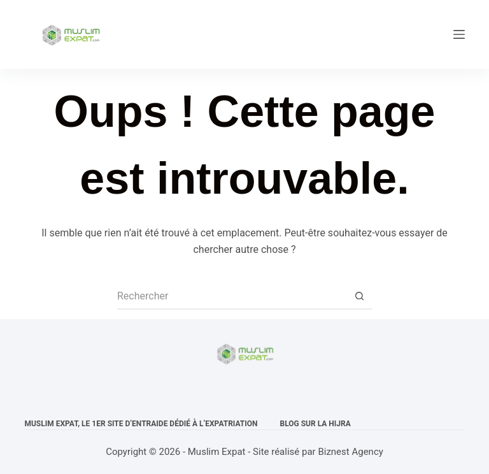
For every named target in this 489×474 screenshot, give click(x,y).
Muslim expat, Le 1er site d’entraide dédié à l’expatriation (140, 423)
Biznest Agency (350, 451)
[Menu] (459, 34)
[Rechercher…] (231, 297)
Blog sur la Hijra (315, 423)
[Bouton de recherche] (359, 297)
